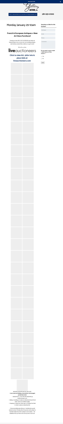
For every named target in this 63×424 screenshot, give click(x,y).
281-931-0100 (48, 14)
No (43, 58)
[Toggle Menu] (60, 1)
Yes (43, 56)
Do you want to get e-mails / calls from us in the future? (48, 52)
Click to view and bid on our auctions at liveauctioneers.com (23, 14)
